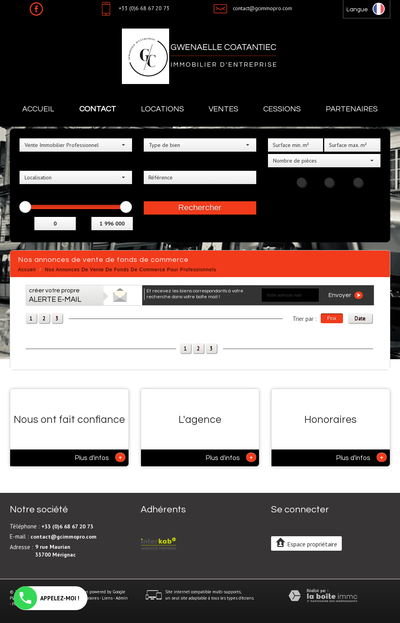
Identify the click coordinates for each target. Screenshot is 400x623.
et (85, 222)
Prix (331, 318)
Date (360, 318)
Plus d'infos (100, 457)
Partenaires (352, 109)
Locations (162, 109)
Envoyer (346, 295)
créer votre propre (55, 295)
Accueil (38, 109)
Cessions (282, 109)
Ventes (223, 109)
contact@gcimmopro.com (262, 8)
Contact (97, 109)
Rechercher (199, 208)
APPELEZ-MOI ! (46, 598)
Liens (107, 598)
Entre (27, 222)
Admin (122, 598)
